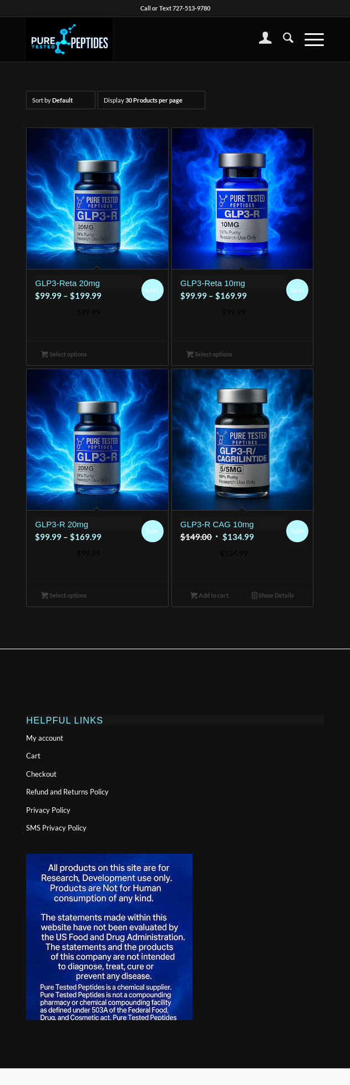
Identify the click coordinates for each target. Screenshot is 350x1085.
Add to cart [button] (209, 596)
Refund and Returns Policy (67, 791)
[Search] (282, 39)
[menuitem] (260, 39)
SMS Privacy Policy (56, 827)
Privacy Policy (48, 810)
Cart (33, 755)
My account (44, 737)
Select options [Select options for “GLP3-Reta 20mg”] (64, 355)
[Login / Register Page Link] (260, 39)
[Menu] (308, 39)
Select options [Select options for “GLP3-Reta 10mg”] (209, 355)
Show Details (273, 596)
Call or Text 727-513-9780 (175, 8)
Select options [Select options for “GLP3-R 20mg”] (64, 596)
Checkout (41, 774)
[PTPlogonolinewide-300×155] (145, 39)
